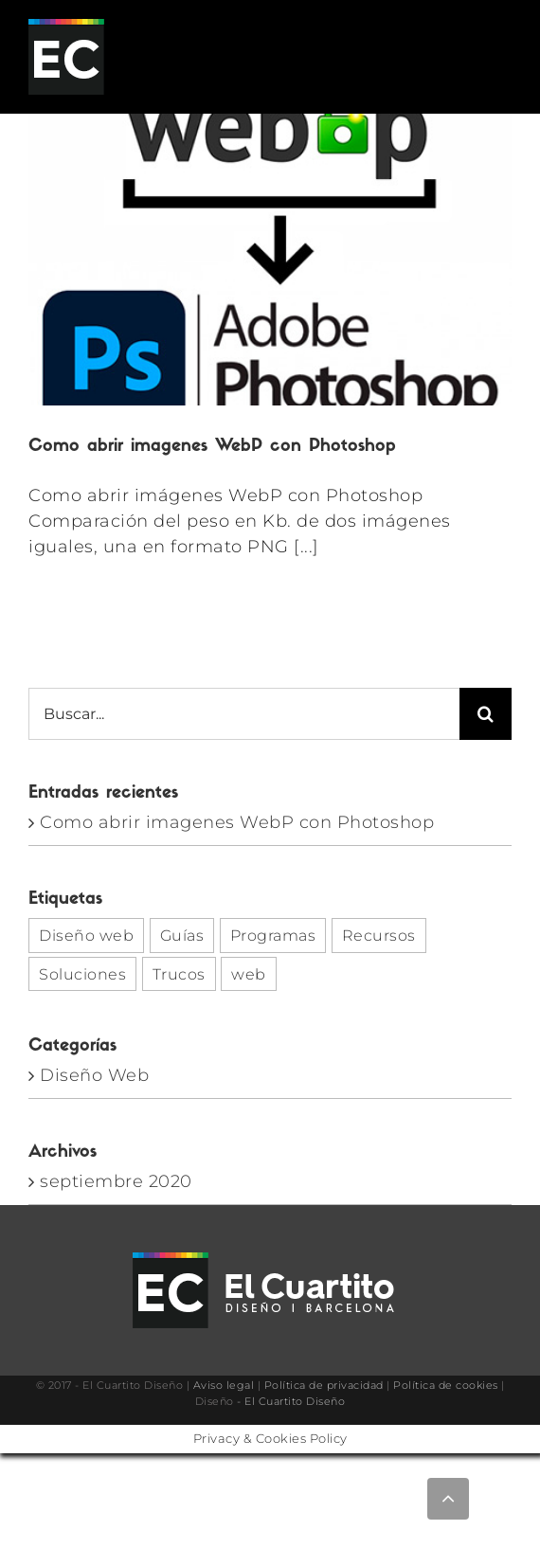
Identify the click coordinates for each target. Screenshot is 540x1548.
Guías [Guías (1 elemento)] (182, 935)
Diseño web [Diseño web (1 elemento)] (86, 935)
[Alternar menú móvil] (502, 57)
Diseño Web (94, 1075)
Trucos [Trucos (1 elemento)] (179, 973)
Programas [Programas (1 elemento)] (273, 935)
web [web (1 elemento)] (248, 973)
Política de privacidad (324, 1385)
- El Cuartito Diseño (291, 1401)
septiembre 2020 (116, 1181)
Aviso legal (224, 1385)
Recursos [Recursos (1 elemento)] (379, 935)
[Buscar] (485, 714)
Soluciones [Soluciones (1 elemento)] (82, 973)
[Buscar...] (243, 714)
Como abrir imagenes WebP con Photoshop (212, 447)
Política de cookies (445, 1385)
